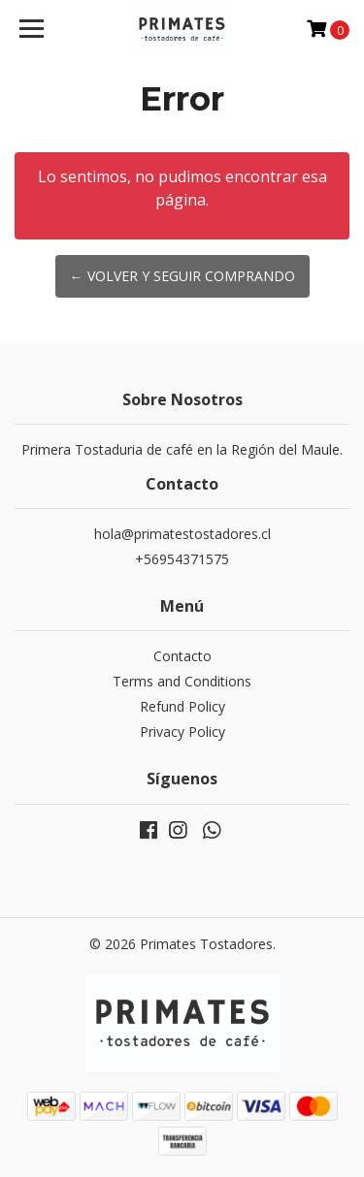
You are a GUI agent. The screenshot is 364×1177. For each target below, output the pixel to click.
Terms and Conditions (182, 681)
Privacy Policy (182, 731)
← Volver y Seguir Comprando (182, 276)
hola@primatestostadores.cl (182, 534)
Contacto (182, 656)
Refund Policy (182, 706)
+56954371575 (182, 559)
